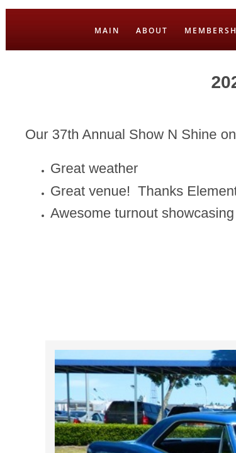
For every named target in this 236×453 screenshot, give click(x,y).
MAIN (107, 30)
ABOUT (152, 30)
